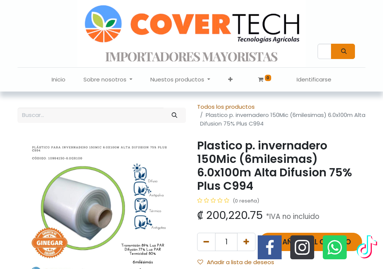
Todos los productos (226, 107)
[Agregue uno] (246, 242)
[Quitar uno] (206, 242)
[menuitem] (58, 79)
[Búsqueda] (343, 51)
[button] (230, 79)
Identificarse (314, 79)
